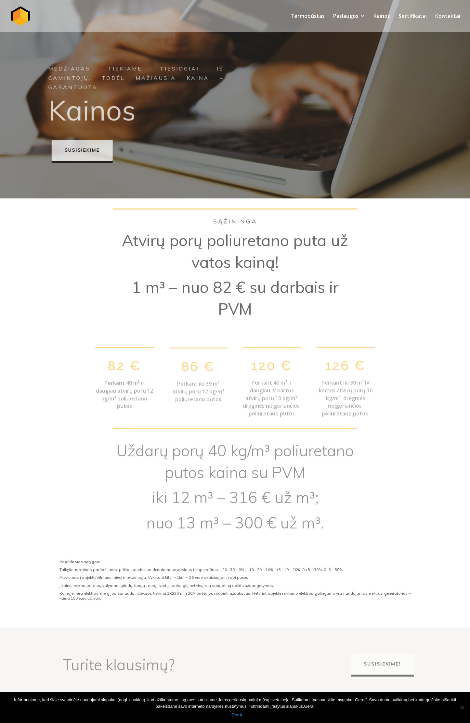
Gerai (236, 714)
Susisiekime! (385, 664)
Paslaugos (346, 16)
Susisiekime (90, 150)
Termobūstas (308, 16)
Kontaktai (447, 16)
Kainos (381, 16)
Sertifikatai (412, 16)
